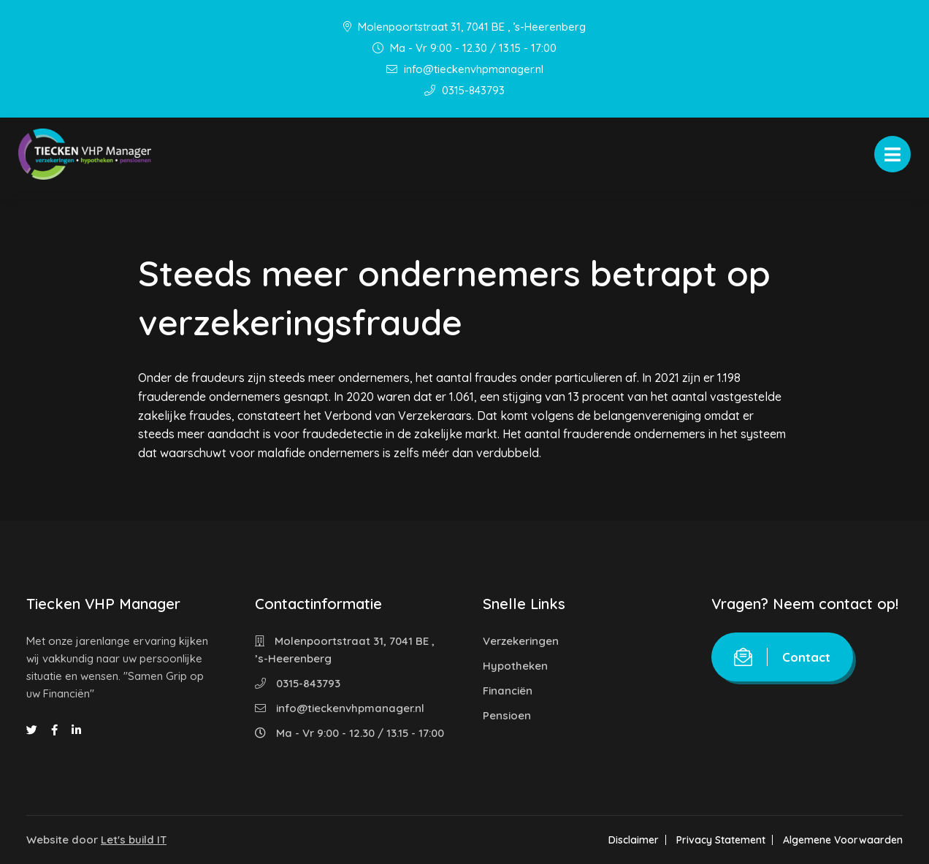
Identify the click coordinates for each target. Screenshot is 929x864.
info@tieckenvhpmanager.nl (464, 69)
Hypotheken (515, 666)
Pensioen (507, 715)
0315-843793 (464, 90)
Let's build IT (134, 839)
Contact (782, 657)
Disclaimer (633, 839)
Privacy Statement (720, 839)
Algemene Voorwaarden (843, 839)
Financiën (507, 690)
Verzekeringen (521, 641)
